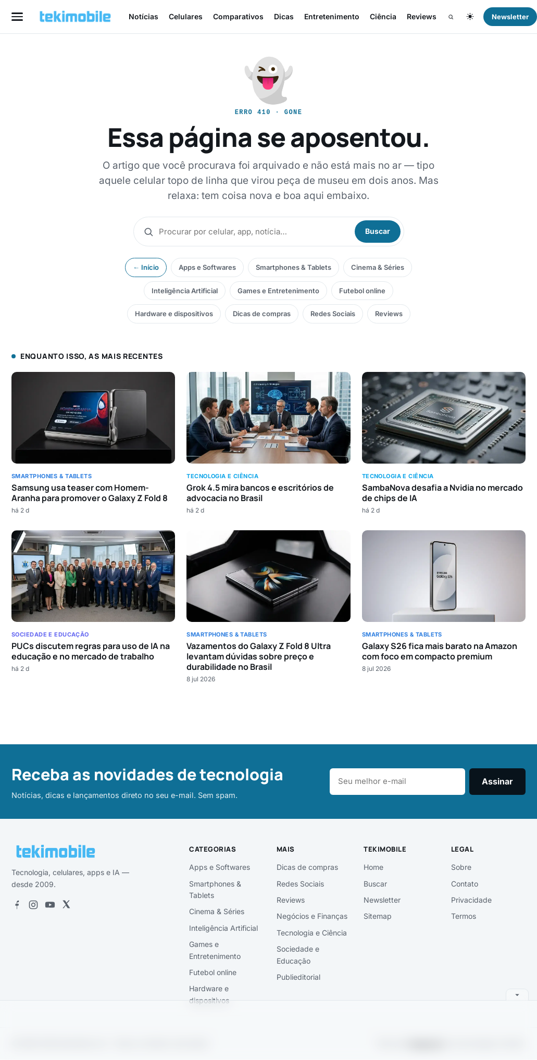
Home (373, 867)
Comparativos (238, 16)
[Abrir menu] (17, 16)
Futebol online (362, 290)
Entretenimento (331, 16)
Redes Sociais (332, 313)
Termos (463, 916)
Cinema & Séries (377, 267)
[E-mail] (397, 781)
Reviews (421, 16)
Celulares (186, 16)
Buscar (377, 231)
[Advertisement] (268, 1028)
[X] (66, 905)
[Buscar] (451, 17)
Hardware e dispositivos (174, 313)
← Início (146, 267)
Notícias (143, 16)
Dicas (284, 16)
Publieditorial (298, 976)
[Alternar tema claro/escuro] (470, 17)
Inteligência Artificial (185, 290)
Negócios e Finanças (312, 916)
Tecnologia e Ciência (312, 932)
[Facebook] (16, 905)
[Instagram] (33, 905)
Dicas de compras (262, 313)
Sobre (461, 867)
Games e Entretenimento (278, 290)
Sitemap (378, 916)
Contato (464, 883)
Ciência (383, 16)
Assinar (497, 781)
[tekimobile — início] (75, 16)
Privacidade (471, 899)
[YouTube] (50, 905)
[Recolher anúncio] (517, 995)
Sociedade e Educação (298, 954)
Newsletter (382, 899)
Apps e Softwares (207, 267)
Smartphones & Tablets (293, 267)
